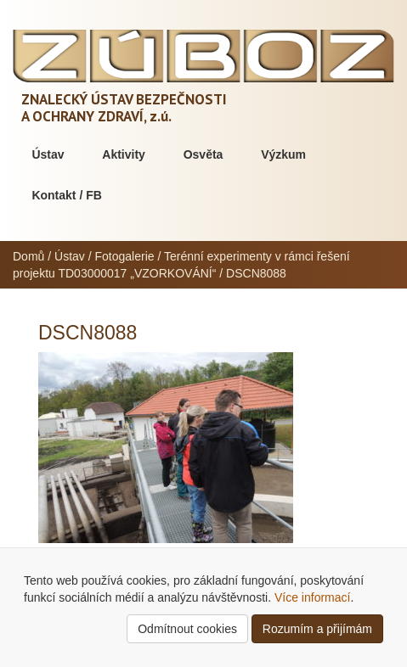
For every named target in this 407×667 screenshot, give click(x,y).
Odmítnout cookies (187, 629)
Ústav (47, 154)
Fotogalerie (125, 256)
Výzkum (283, 154)
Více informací (312, 597)
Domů (28, 256)
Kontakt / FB (66, 195)
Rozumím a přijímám (317, 629)
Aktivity (123, 154)
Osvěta (203, 154)
